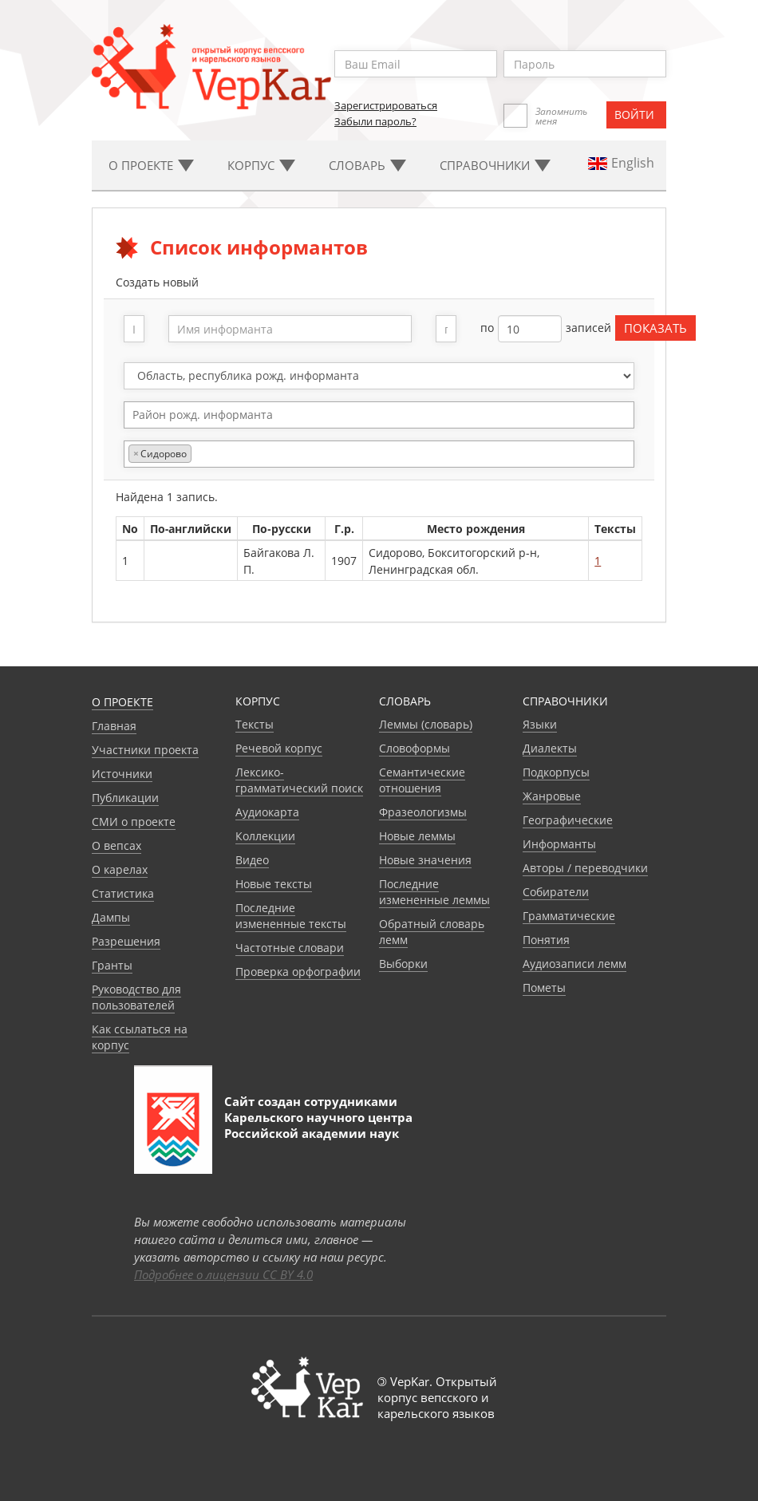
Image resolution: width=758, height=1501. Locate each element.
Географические (568, 820)
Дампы (111, 917)
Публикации (125, 797)
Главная (114, 725)
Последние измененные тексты (290, 915)
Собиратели (556, 891)
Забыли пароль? (375, 121)
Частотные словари (289, 947)
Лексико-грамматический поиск (299, 780)
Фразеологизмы (423, 812)
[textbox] (387, 414)
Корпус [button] (261, 165)
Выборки (403, 963)
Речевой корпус (278, 748)
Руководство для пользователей (136, 997)
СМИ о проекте (134, 821)
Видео (252, 859)
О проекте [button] (151, 165)
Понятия (546, 939)
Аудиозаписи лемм (574, 963)
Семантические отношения (422, 780)
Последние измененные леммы (434, 891)
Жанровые (552, 796)
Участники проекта (145, 749)
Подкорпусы (556, 772)
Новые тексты (273, 883)
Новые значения (425, 859)
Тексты (254, 724)
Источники (122, 773)
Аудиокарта (267, 812)
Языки (540, 724)
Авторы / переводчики (585, 867)
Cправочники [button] (495, 165)
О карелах (120, 869)
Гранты (112, 965)
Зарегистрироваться (385, 105)
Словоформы (414, 748)
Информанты (559, 843)
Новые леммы (417, 835)
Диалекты (550, 748)
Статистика (123, 893)
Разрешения (126, 941)
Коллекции (265, 835)
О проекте (122, 701)
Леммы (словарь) (425, 724)
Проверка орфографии (298, 971)
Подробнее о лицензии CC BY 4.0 (223, 1274)
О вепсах (116, 845)
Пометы (544, 987)
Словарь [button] (367, 165)
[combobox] (379, 415)
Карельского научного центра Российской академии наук (318, 1125)
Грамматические (569, 915)
